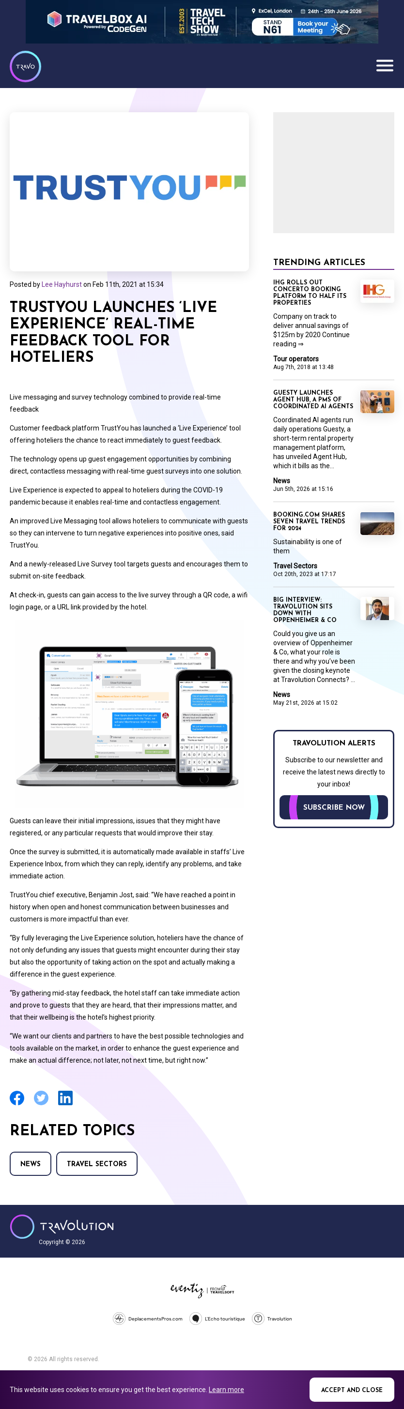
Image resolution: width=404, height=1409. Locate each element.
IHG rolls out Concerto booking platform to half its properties (309, 293)
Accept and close (352, 1391)
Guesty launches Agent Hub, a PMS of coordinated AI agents (313, 400)
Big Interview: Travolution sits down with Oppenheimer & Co (305, 610)
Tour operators (296, 359)
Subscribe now (334, 808)
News (30, 1164)
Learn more (226, 1390)
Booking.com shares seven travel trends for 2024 (309, 522)
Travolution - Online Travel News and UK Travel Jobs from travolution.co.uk (62, 1227)
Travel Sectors (97, 1164)
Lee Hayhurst (62, 284)
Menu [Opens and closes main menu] (384, 65)
